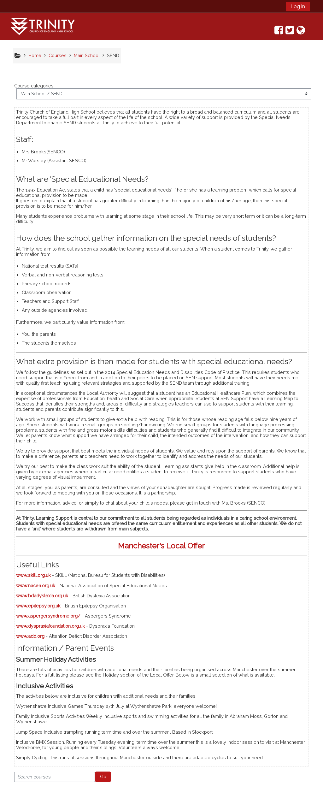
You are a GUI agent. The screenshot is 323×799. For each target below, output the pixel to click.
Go (103, 776)
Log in (298, 6)
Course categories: (34, 85)
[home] (42, 26)
